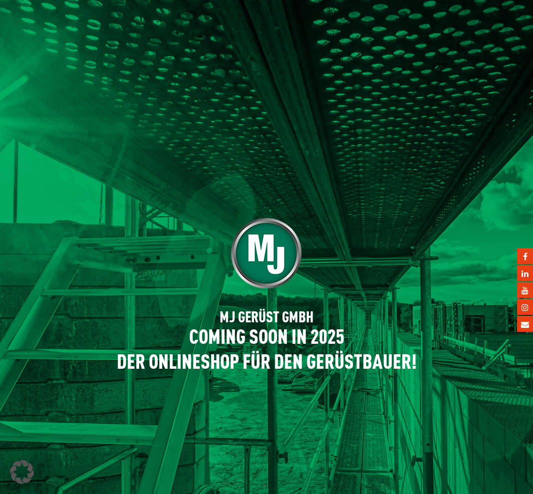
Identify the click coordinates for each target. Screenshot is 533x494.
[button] (22, 472)
